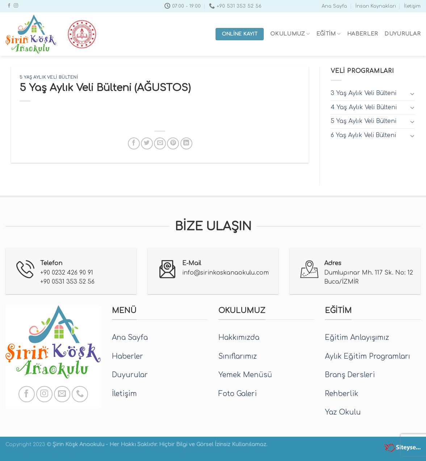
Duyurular (402, 34)
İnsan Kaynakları (375, 6)
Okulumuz (290, 33)
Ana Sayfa (334, 6)
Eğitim (328, 33)
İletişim (412, 6)
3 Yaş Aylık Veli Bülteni (363, 93)
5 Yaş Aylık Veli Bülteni (49, 77)
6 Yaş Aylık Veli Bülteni (363, 135)
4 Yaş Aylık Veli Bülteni (364, 107)
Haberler (362, 34)
